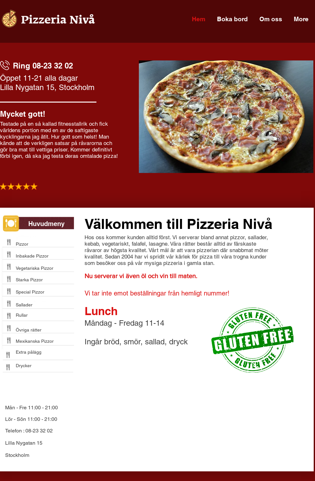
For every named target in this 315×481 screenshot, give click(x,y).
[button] (226, 116)
